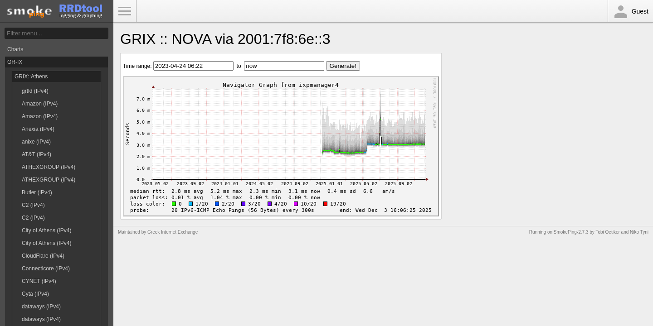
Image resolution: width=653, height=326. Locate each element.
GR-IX (14, 62)
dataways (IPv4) (41, 306)
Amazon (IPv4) (40, 104)
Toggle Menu (124, 11)
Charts (15, 49)
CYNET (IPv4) (39, 281)
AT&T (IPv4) (36, 154)
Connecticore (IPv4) (46, 268)
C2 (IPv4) (33, 205)
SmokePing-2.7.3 (571, 232)
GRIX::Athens (31, 76)
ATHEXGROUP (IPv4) (48, 167)
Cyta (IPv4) (35, 294)
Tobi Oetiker (607, 232)
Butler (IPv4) (37, 192)
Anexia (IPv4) (38, 129)
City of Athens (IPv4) (46, 230)
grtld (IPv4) (35, 91)
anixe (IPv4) (36, 142)
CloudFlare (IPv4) (43, 256)
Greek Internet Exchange (172, 232)
